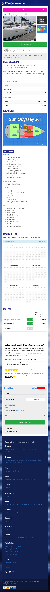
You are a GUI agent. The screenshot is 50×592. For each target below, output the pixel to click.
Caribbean (9, 535)
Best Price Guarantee (11, 554)
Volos (20, 463)
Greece (8, 457)
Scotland (8, 526)
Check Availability (25, 44)
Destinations (10, 442)
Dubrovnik (9, 449)
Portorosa (15, 479)
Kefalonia (33, 460)
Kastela (19, 449)
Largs (7, 529)
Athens (8, 460)
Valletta (8, 488)
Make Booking (25, 422)
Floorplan (28, 55)
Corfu (27, 460)
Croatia (8, 446)
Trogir (28, 449)
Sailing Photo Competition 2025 (14, 551)
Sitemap (7, 568)
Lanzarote (34, 504)
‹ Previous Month (9, 241)
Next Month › (42, 241)
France (7, 468)
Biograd (33, 449)
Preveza (8, 463)
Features (37, 55)
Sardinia (27, 479)
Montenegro (10, 493)
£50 (43, 328)
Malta (7, 485)
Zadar (7, 452)
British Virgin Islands (24, 538)
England (8, 518)
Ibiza (14, 504)
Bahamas (14, 538)
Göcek (13, 513)
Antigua (8, 538)
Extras (17, 57)
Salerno (21, 479)
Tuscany (33, 479)
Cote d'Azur (15, 471)
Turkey (8, 510)
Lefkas (39, 460)
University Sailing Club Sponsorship (16, 549)
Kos (17, 460)
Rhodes (21, 460)
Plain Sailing (9, 543)
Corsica (8, 471)
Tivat (7, 496)
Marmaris (19, 513)
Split (24, 449)
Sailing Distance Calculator (13, 546)
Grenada (34, 538)
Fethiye (8, 513)
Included (30, 320)
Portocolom (26, 504)
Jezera (39, 449)
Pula (14, 449)
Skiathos (14, 463)
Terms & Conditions (11, 562)
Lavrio (13, 460)
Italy (7, 476)
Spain (7, 501)
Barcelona (9, 504)
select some (20, 410)
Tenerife (40, 504)
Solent (8, 521)
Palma (19, 504)
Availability (9, 57)
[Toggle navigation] (45, 3)
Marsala (8, 479)
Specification (17, 55)
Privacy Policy (9, 565)
